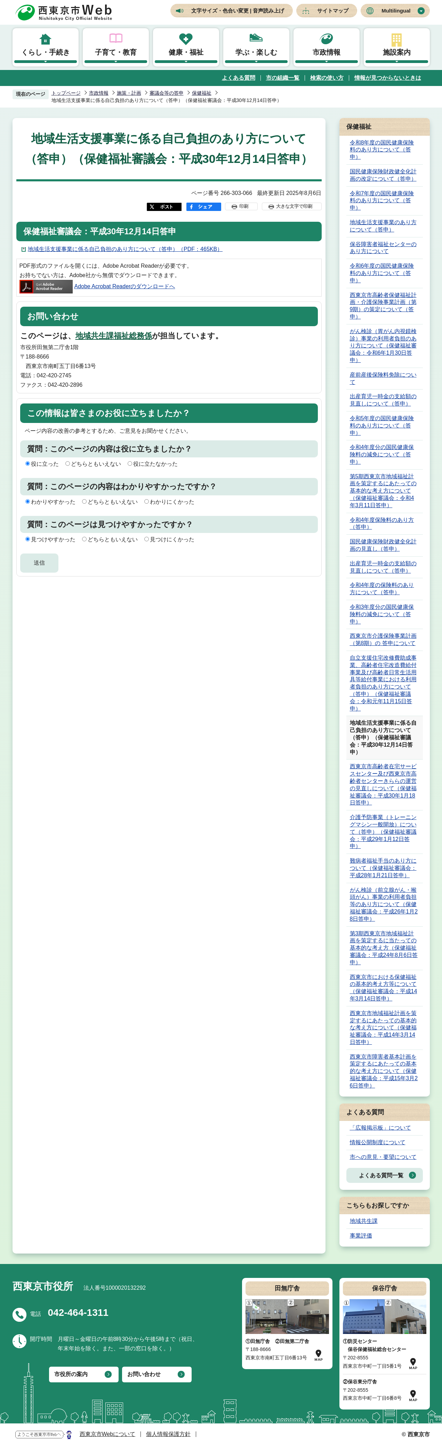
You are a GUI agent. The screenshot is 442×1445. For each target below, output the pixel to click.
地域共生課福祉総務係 (113, 335)
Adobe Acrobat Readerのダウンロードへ (97, 286)
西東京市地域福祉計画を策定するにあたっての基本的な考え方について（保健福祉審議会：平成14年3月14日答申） (383, 1027)
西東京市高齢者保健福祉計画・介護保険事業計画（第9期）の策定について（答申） (383, 306)
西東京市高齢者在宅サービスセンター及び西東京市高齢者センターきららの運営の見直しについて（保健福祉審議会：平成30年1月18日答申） (383, 784)
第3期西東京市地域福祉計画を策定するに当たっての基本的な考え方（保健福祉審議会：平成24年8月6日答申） (384, 947)
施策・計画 (129, 93)
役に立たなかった (155, 464)
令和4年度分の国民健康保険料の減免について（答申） (382, 454)
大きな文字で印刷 (294, 206)
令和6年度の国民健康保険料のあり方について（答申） (382, 273)
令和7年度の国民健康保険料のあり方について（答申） (382, 200)
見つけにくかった (172, 539)
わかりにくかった (172, 502)
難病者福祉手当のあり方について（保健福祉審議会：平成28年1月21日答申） (383, 868)
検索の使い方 (327, 78)
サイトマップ (332, 11)
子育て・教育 (116, 52)
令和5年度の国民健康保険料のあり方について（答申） (382, 425)
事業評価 (361, 1236)
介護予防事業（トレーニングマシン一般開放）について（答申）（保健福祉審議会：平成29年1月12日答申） (383, 831)
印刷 (243, 206)
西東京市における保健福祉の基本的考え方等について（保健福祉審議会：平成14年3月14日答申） (383, 988)
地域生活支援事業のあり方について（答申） (383, 226)
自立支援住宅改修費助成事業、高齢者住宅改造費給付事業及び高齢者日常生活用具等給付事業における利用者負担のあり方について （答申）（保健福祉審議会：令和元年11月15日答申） (383, 683)
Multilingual (395, 11)
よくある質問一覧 (381, 1175)
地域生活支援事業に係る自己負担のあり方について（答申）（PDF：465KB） (125, 249)
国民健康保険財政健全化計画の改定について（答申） (383, 175)
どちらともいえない (96, 464)
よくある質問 (238, 78)
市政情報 (326, 52)
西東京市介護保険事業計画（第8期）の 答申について (383, 639)
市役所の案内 (71, 1374)
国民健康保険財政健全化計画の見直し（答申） (383, 545)
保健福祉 (201, 93)
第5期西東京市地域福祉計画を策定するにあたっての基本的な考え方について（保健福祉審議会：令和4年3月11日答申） (383, 490)
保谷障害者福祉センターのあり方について (383, 247)
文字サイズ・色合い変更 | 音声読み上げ (237, 11)
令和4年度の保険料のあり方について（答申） (382, 588)
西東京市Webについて (108, 1434)
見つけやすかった (53, 539)
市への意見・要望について (383, 1157)
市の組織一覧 (282, 78)
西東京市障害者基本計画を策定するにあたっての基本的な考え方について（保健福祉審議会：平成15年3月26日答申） (384, 1071)
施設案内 (397, 52)
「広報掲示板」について (380, 1128)
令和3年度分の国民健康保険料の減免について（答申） (382, 614)
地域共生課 (364, 1221)
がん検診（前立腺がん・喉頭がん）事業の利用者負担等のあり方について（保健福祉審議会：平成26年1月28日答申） (384, 904)
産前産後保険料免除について (383, 378)
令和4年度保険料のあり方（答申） (382, 523)
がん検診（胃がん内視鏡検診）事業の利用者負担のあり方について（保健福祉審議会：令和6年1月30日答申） (383, 345)
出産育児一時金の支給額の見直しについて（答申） (383, 400)
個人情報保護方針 (168, 1434)
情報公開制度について (377, 1142)
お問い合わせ (144, 1374)
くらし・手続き (45, 52)
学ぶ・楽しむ (256, 52)
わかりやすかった (53, 502)
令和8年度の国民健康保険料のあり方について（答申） (382, 150)
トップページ (66, 93)
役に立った (45, 464)
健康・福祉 (186, 52)
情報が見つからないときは (387, 78)
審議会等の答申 (167, 93)
